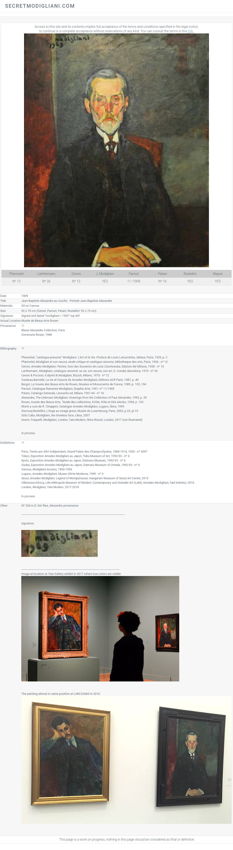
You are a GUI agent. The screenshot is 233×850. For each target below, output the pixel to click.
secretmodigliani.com (40, 6)
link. (191, 31)
